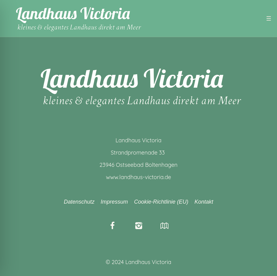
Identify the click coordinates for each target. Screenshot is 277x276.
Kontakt (203, 202)
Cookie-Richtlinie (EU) (161, 202)
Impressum (114, 202)
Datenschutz (79, 202)
